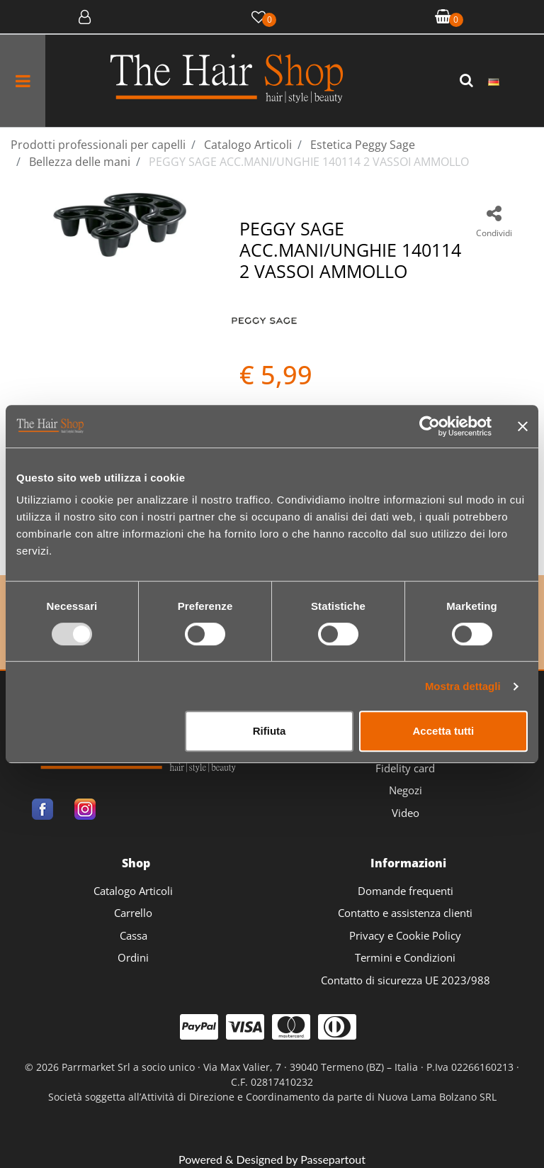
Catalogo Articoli (133, 891)
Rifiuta (269, 731)
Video (405, 813)
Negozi (405, 790)
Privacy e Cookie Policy (405, 935)
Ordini (133, 957)
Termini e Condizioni (405, 957)
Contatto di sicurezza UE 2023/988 (405, 980)
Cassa (133, 935)
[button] (468, 80)
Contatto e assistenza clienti (405, 913)
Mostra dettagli (463, 686)
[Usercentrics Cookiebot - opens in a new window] (430, 426)
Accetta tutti (444, 731)
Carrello (133, 913)
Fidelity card (405, 768)
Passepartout (333, 1159)
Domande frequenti (405, 891)
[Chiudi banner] (523, 426)
